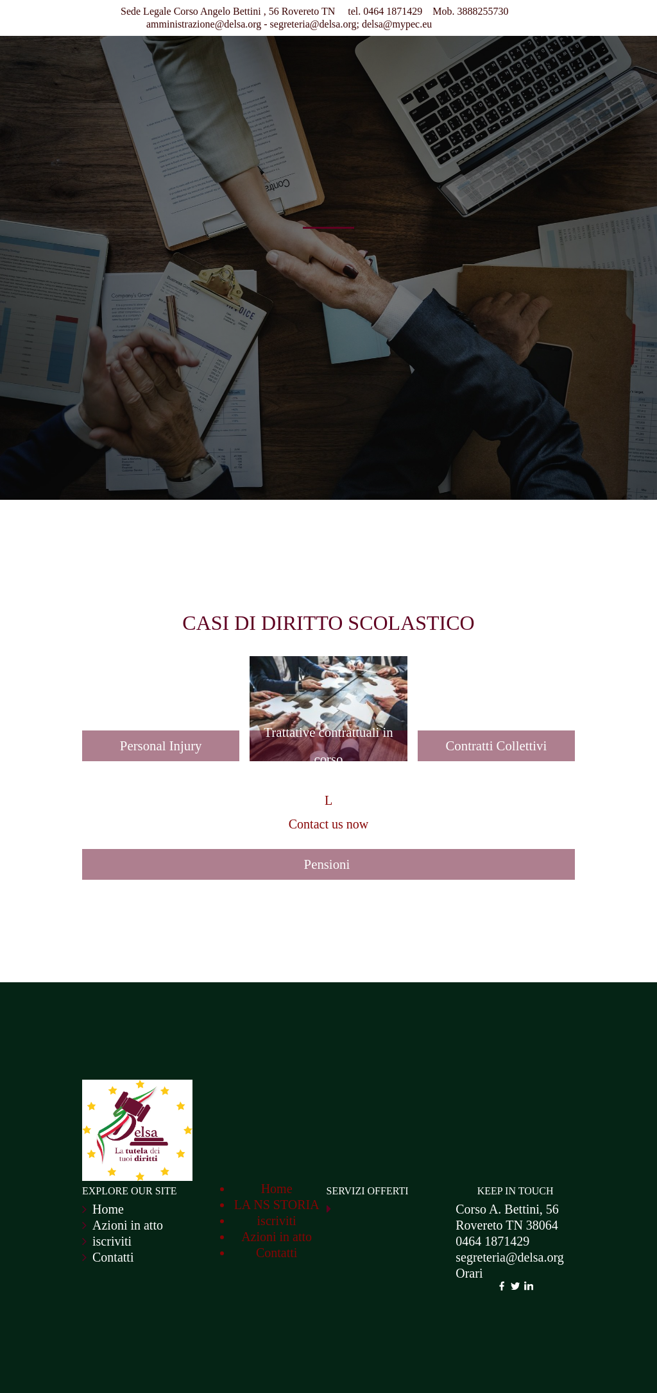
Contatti (112, 1257)
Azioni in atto (127, 1225)
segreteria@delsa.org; (314, 24)
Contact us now (328, 824)
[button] (160, 664)
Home (108, 1209)
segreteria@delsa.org (510, 1257)
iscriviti (112, 1241)
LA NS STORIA (277, 1205)
